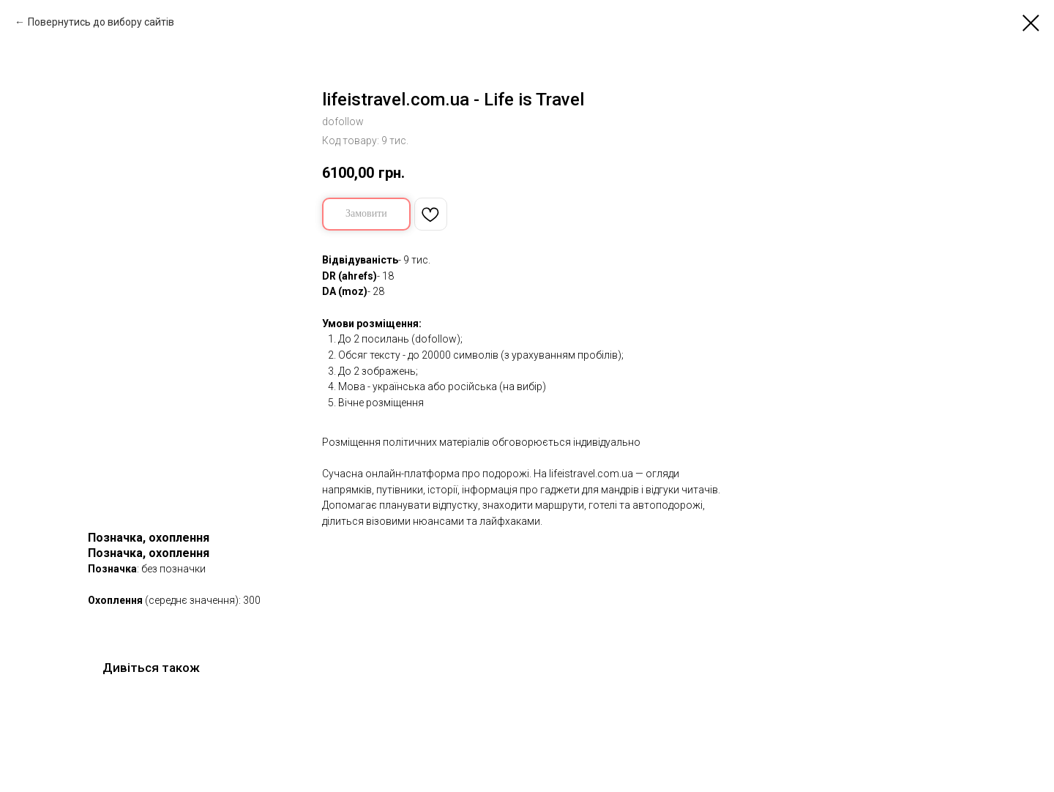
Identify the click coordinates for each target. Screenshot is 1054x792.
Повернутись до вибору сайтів (101, 22)
